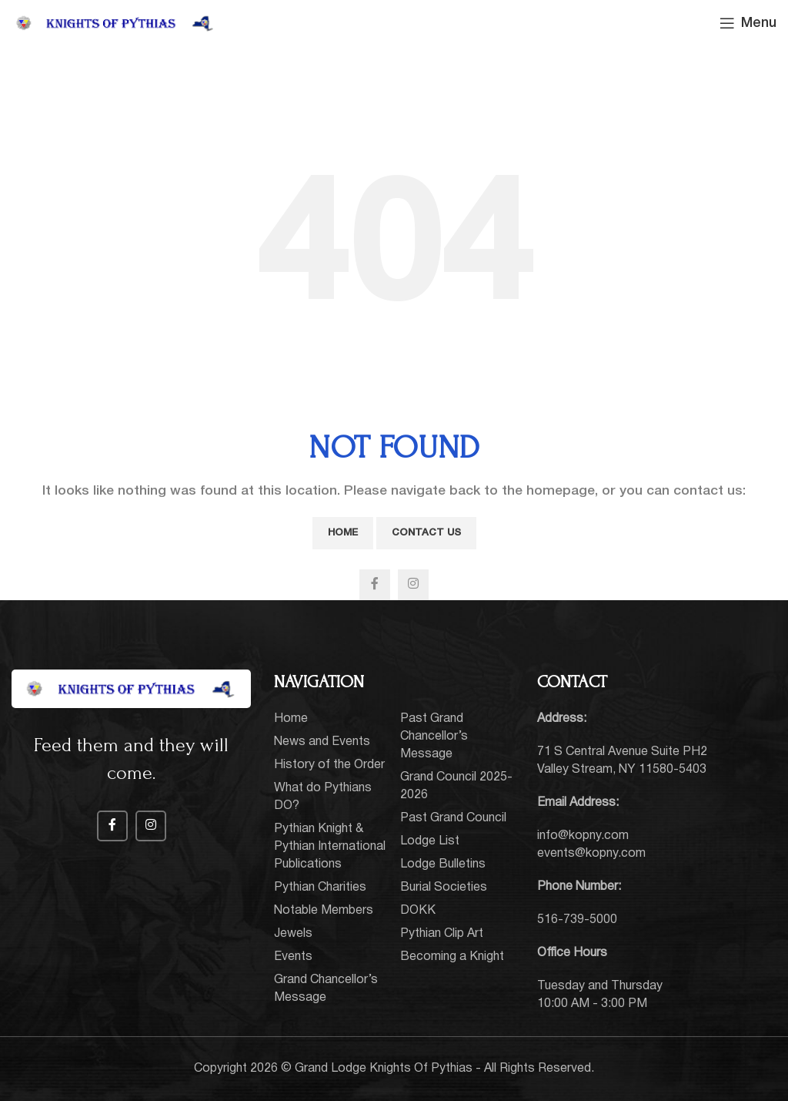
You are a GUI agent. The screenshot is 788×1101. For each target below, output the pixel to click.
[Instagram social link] (413, 584)
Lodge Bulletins (443, 864)
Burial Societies (443, 887)
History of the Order (329, 765)
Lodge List (429, 841)
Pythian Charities (320, 887)
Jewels (293, 933)
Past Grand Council (453, 818)
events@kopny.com (591, 853)
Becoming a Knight (452, 957)
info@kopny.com (583, 836)
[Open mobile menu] (748, 23)
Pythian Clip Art (441, 933)
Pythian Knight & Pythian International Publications (330, 847)
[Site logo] (115, 23)
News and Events (322, 742)
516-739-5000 (577, 920)
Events (293, 957)
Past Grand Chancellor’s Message (434, 736)
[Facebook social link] (374, 584)
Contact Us (426, 533)
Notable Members (323, 910)
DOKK (418, 910)
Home (343, 533)
